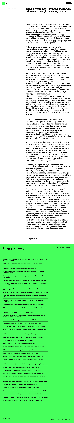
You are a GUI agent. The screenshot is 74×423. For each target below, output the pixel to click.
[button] (71, 3)
